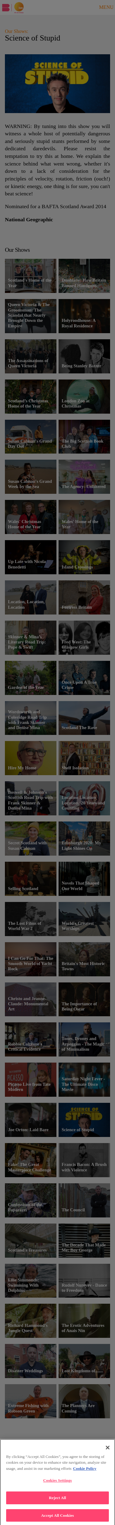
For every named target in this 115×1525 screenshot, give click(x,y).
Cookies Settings (57, 1484)
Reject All (57, 1501)
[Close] (107, 1451)
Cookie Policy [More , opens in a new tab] (84, 1472)
